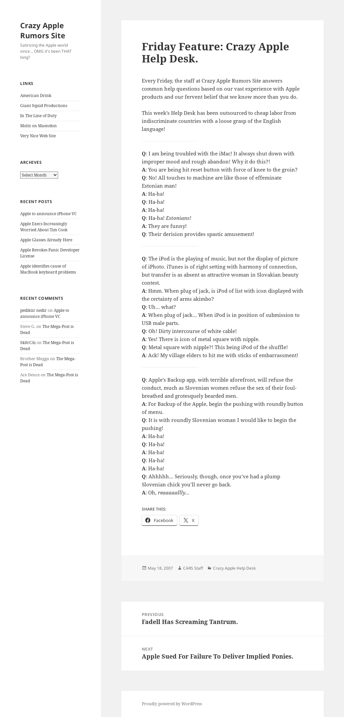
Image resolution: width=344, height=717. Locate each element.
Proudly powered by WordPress (172, 704)
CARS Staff (193, 568)
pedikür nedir (33, 310)
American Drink (35, 95)
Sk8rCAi (28, 342)
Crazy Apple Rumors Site (42, 30)
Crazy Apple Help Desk (234, 568)
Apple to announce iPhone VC (48, 214)
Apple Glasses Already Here (46, 240)
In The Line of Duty (38, 115)
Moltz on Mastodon (38, 126)
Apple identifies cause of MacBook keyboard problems (48, 269)
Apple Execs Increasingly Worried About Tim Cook (44, 227)
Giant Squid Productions (43, 105)
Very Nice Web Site (38, 136)
